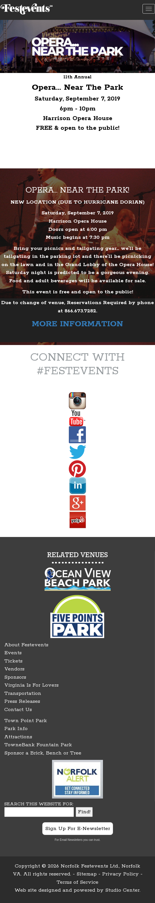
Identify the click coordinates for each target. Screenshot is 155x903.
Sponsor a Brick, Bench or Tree (42, 753)
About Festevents (26, 645)
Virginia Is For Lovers (31, 685)
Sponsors (15, 677)
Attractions (18, 737)
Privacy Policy (120, 874)
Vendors (14, 669)
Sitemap (87, 874)
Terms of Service (77, 882)
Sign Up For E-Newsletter (77, 828)
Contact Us (18, 709)
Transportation (22, 693)
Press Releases (22, 701)
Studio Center (122, 890)
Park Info (16, 729)
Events (13, 653)
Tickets (13, 661)
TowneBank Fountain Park (38, 745)
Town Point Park (25, 721)
